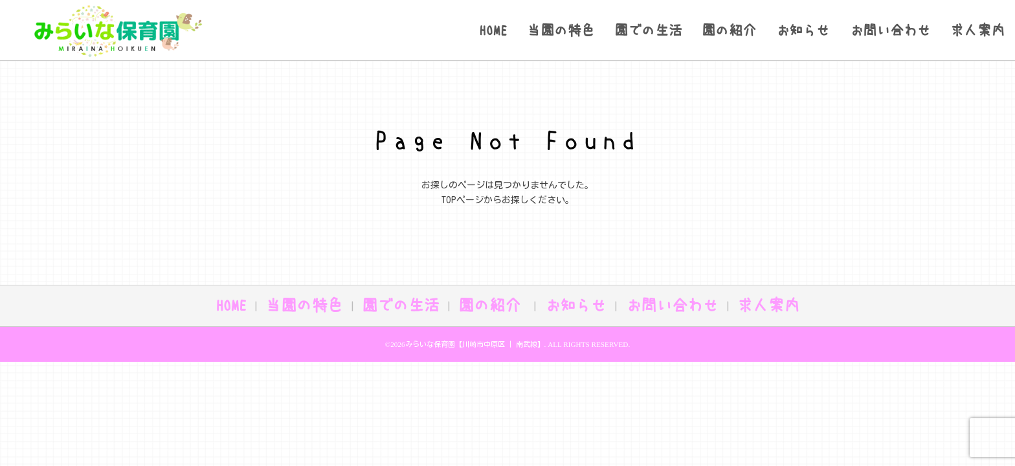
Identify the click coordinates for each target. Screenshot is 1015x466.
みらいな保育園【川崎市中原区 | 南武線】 (474, 344)
